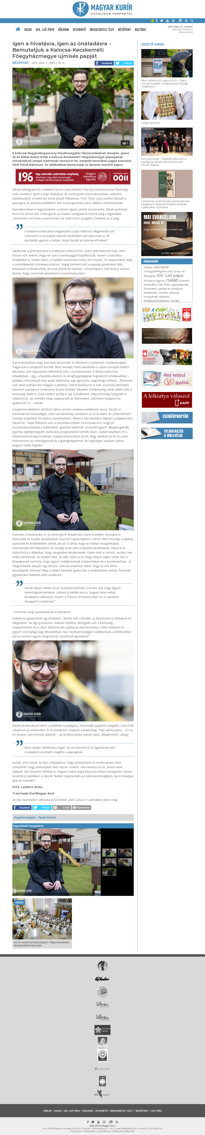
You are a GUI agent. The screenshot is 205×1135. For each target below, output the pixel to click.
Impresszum (76, 1131)
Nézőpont (124, 29)
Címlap (47, 1110)
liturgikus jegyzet (154, 280)
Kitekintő (79, 29)
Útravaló (184, 280)
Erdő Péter (163, 284)
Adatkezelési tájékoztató (123, 1131)
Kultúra (140, 29)
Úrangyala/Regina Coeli (158, 271)
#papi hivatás (47, 817)
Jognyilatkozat (104, 1131)
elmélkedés (150, 292)
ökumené (161, 267)
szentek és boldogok (170, 288)
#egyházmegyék (25, 817)
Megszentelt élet (102, 29)
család (172, 280)
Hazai (28, 29)
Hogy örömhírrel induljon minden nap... (164, 222)
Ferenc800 (150, 284)
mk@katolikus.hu (129, 1128)
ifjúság (175, 300)
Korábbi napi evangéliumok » (176, 253)
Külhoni (63, 29)
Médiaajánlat (89, 1131)
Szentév (163, 292)
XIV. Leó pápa (45, 29)
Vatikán (148, 267)
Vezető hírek (152, 44)
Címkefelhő (151, 261)
